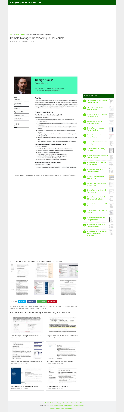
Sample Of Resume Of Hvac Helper (57, 386)
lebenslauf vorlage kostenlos (57, 408)
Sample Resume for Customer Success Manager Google (28, 361)
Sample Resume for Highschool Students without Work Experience (97, 233)
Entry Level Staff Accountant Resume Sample (24, 386)
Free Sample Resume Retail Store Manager (59, 361)
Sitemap (73, 403)
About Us (47, 403)
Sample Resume (68, 405)
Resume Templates (79, 405)
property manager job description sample (63, 306)
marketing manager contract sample (42, 306)
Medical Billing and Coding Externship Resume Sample (27, 336)
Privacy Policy (66, 403)
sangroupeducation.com (25, 2)
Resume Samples (16, 41)
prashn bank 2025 (69, 408)
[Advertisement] (62, 19)
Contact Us (53, 403)
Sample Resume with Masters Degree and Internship (62, 336)
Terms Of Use (80, 403)
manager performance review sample (22, 306)
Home (42, 403)
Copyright (59, 403)
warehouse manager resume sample (39, 308)
